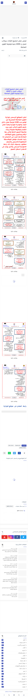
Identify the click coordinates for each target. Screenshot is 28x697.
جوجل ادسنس (13, 663)
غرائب (13, 676)
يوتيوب (13, 686)
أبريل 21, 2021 (13, 593)
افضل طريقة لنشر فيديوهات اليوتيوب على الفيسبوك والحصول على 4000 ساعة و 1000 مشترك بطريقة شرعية (10, 559)
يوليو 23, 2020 (13, 586)
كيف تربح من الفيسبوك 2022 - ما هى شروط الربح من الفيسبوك (10, 566)
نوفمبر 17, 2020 (13, 563)
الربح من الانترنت (13, 645)
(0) (3, 50)
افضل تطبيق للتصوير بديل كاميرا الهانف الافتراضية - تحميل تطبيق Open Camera (10, 581)
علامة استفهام (23, 447)
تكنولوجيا (13, 658)
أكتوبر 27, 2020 (13, 555)
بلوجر (13, 655)
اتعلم (13, 640)
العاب (13, 647)
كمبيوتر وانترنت (13, 681)
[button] (19, 453)
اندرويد (13, 650)
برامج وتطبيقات (13, 653)
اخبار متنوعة (16, 37)
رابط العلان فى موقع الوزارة (15, 406)
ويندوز (13, 684)
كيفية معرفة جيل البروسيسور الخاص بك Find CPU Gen (10, 573)
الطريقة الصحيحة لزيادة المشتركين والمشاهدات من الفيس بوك (9, 551)
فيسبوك (13, 679)
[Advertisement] (14, 20)
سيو (13, 671)
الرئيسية (23, 37)
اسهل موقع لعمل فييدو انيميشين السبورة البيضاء (9, 588)
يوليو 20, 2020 (13, 578)
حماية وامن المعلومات (13, 666)
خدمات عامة (11, 445)
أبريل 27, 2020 (13, 548)
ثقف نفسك (13, 660)
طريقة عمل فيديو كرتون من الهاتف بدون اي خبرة (9, 596)
